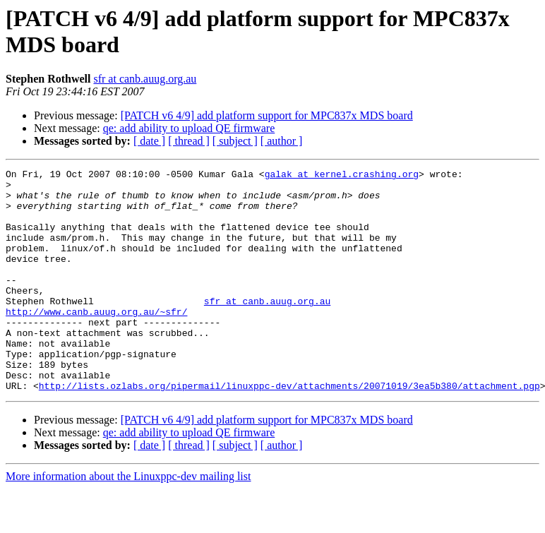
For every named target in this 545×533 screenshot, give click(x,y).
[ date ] (149, 141)
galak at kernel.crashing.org (342, 175)
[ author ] (281, 141)
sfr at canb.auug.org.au (144, 79)
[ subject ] (235, 141)
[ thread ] (189, 141)
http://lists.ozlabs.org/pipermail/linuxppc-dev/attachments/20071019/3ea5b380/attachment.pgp (289, 430)
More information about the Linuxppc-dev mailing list (128, 521)
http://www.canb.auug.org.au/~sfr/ (96, 341)
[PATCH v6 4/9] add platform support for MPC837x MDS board (267, 115)
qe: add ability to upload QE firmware (189, 128)
